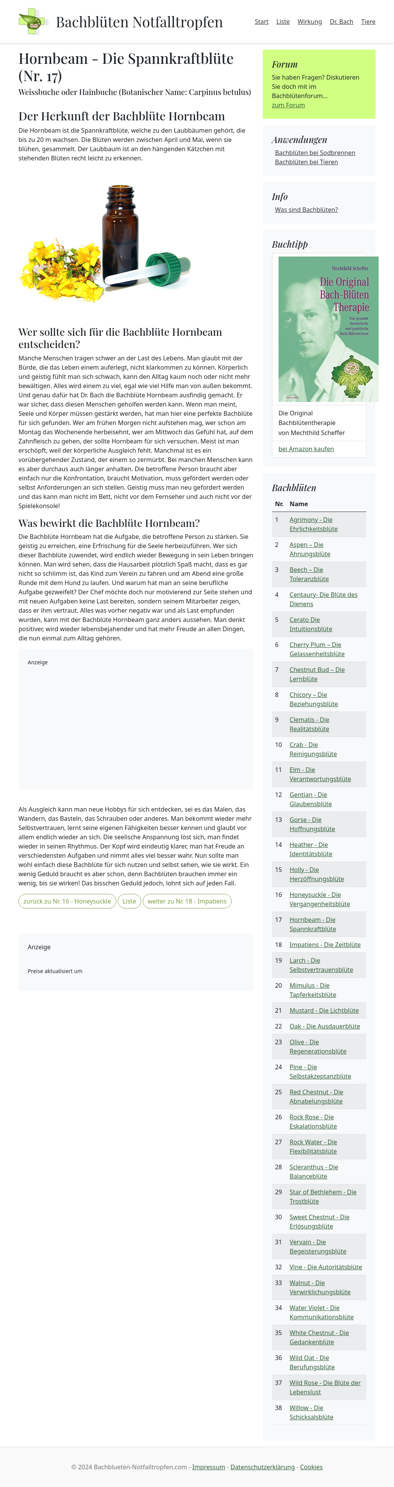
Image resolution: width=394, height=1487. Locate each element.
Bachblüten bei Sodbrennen (315, 152)
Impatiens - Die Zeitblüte (325, 944)
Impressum (208, 1467)
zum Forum (288, 105)
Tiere (368, 21)
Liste (283, 21)
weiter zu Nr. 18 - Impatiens (187, 901)
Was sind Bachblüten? (306, 209)
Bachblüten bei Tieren (306, 162)
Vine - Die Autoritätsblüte (326, 1267)
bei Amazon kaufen (306, 449)
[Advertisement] (136, 726)
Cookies (311, 1467)
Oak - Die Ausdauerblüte (325, 1026)
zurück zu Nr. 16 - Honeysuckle (67, 901)
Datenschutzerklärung (262, 1467)
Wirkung (309, 21)
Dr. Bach (341, 21)
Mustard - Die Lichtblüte (324, 1010)
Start (262, 21)
